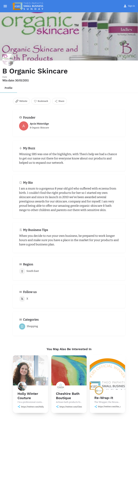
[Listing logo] (8, 60)
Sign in (131, 6)
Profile (8, 87)
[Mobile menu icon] (5, 6)
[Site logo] (28, 6)
